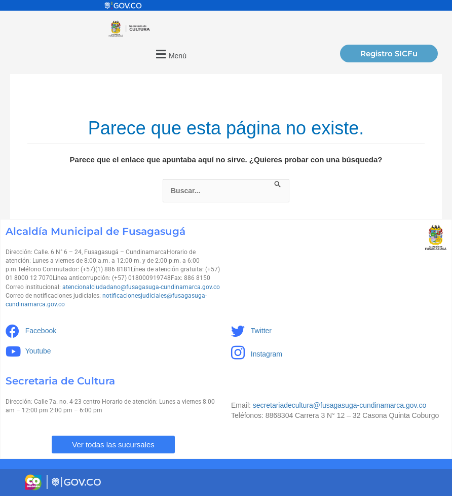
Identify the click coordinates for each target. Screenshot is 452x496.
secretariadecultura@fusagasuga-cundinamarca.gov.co (339, 405)
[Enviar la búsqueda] (278, 184)
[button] (170, 54)
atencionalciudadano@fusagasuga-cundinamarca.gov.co (141, 287)
